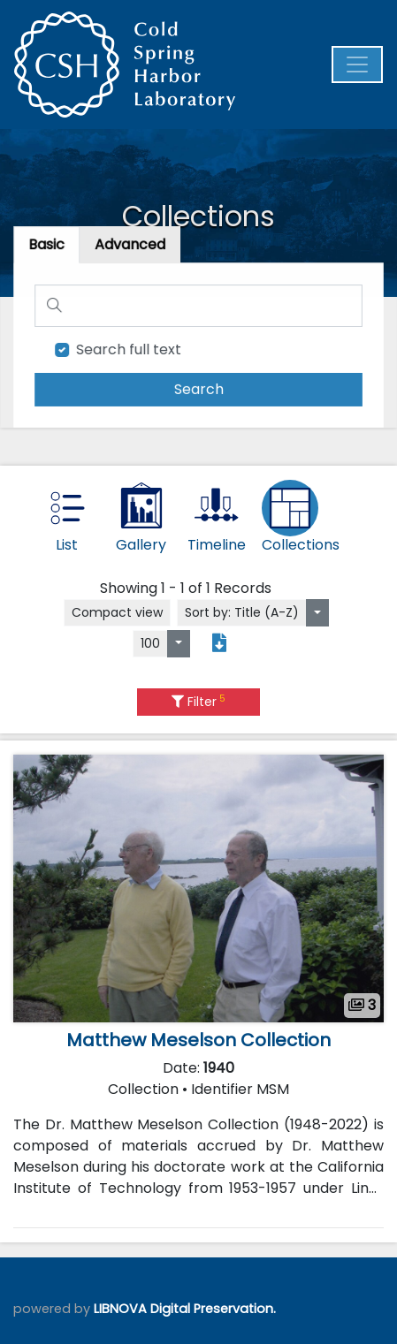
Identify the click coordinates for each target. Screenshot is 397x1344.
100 (150, 643)
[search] (198, 388)
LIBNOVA (120, 1308)
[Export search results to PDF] (219, 643)
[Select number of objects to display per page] (178, 643)
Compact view (117, 612)
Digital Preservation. (213, 1308)
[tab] (131, 246)
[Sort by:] (317, 612)
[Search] (198, 306)
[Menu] (357, 64)
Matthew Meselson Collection (198, 1040)
